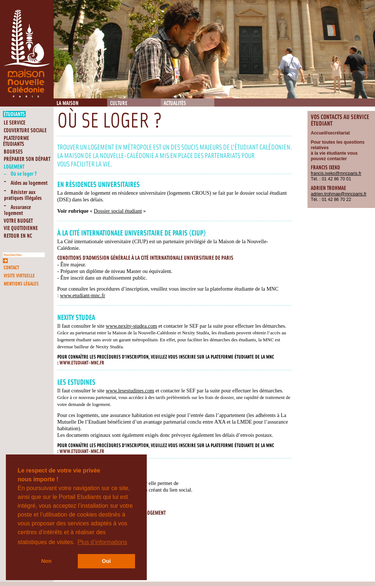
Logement (14, 167)
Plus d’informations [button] (102, 542)
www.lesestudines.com (130, 390)
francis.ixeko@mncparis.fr (336, 173)
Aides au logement (29, 183)
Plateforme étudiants (16, 141)
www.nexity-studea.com (131, 326)
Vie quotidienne (21, 228)
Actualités (175, 103)
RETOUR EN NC (18, 236)
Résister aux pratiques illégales (23, 195)
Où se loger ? (24, 174)
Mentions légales (21, 283)
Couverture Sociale (25, 130)
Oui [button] (106, 561)
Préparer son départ (27, 159)
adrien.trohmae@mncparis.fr (339, 194)
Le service (14, 123)
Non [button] (46, 561)
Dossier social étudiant (118, 211)
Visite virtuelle (19, 275)
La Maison (68, 103)
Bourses (13, 152)
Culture (118, 103)
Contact (11, 267)
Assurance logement (17, 210)
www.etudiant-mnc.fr (82, 295)
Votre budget (18, 221)
